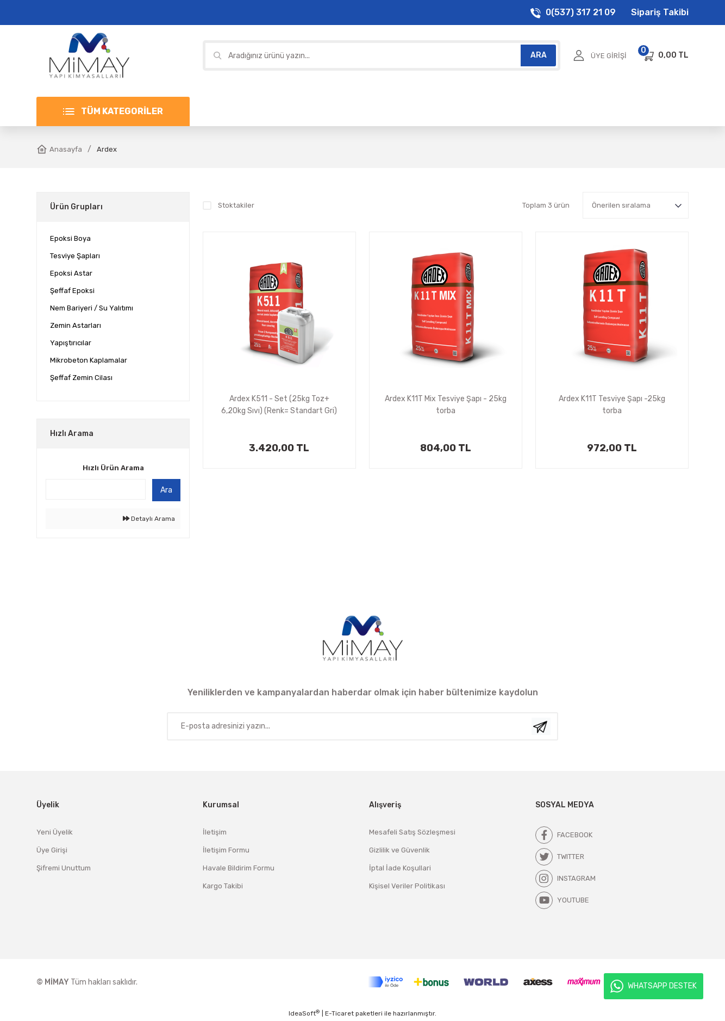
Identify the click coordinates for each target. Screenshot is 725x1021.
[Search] (381, 55)
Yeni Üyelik (54, 832)
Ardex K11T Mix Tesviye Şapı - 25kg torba (446, 404)
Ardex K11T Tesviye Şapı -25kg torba (612, 404)
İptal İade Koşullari (400, 868)
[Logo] (89, 55)
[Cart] (665, 55)
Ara (166, 490)
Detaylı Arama (149, 518)
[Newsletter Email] (362, 726)
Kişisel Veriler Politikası (407, 886)
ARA (538, 55)
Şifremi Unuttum (63, 868)
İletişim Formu (226, 850)
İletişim (215, 832)
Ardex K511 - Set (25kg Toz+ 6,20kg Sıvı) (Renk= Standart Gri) (279, 404)
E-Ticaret (339, 1013)
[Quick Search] (96, 489)
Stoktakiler (236, 205)
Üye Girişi (51, 850)
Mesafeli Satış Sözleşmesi (412, 832)
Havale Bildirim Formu (238, 868)
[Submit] (541, 726)
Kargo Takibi (223, 886)
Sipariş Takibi (660, 12)
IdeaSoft (304, 1013)
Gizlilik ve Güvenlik (399, 850)
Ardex (107, 149)
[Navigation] (113, 111)
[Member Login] (600, 55)
